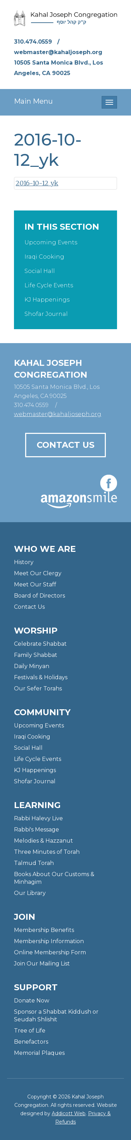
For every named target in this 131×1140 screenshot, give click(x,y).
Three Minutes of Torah (47, 852)
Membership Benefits (44, 930)
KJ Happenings (47, 299)
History (24, 562)
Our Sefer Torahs (38, 688)
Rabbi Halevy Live (38, 818)
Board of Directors (39, 595)
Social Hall (39, 271)
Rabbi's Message (36, 829)
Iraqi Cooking (44, 256)
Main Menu (33, 101)
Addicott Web (69, 1113)
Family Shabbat (35, 655)
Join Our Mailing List (42, 963)
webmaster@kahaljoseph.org (58, 52)
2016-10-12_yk (37, 183)
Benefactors (31, 1041)
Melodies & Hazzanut (43, 840)
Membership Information (49, 941)
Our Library (30, 893)
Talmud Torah (34, 863)
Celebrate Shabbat (40, 644)
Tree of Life (29, 1030)
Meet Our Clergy (37, 573)
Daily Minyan (31, 666)
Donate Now (31, 1000)
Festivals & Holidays (40, 677)
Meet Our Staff (35, 584)
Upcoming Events (50, 242)
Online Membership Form (50, 952)
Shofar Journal (46, 314)
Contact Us (65, 445)
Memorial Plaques (39, 1053)
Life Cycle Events (48, 285)
